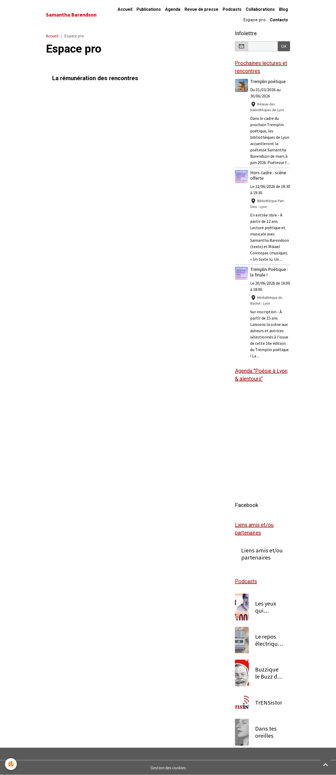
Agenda (172, 9)
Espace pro (254, 19)
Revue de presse (201, 9)
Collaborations (260, 9)
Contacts (279, 19)
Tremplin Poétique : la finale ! (269, 272)
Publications (148, 9)
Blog (283, 9)
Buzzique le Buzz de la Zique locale (267, 673)
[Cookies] (11, 764)
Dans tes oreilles (266, 732)
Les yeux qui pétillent (266, 607)
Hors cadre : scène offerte (268, 175)
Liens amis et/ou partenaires (262, 554)
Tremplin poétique (268, 81)
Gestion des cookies (168, 767)
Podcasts (232, 9)
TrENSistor (268, 702)
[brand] (71, 15)
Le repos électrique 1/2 (268, 640)
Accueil (125, 9)
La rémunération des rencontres (95, 78)
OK (284, 46)
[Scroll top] (325, 764)
